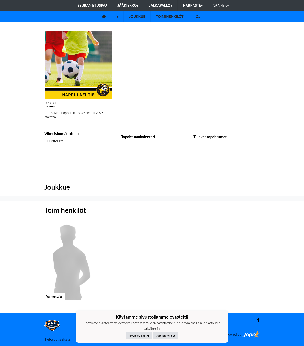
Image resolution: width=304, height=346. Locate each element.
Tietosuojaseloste (57, 339)
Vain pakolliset (165, 335)
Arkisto (221, 5)
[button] (69, 264)
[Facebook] (257, 320)
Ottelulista (54, 156)
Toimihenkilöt (169, 16)
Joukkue (137, 16)
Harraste (193, 5)
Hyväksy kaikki (139, 335)
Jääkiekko (127, 5)
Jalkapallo (160, 5)
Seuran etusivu (92, 5)
